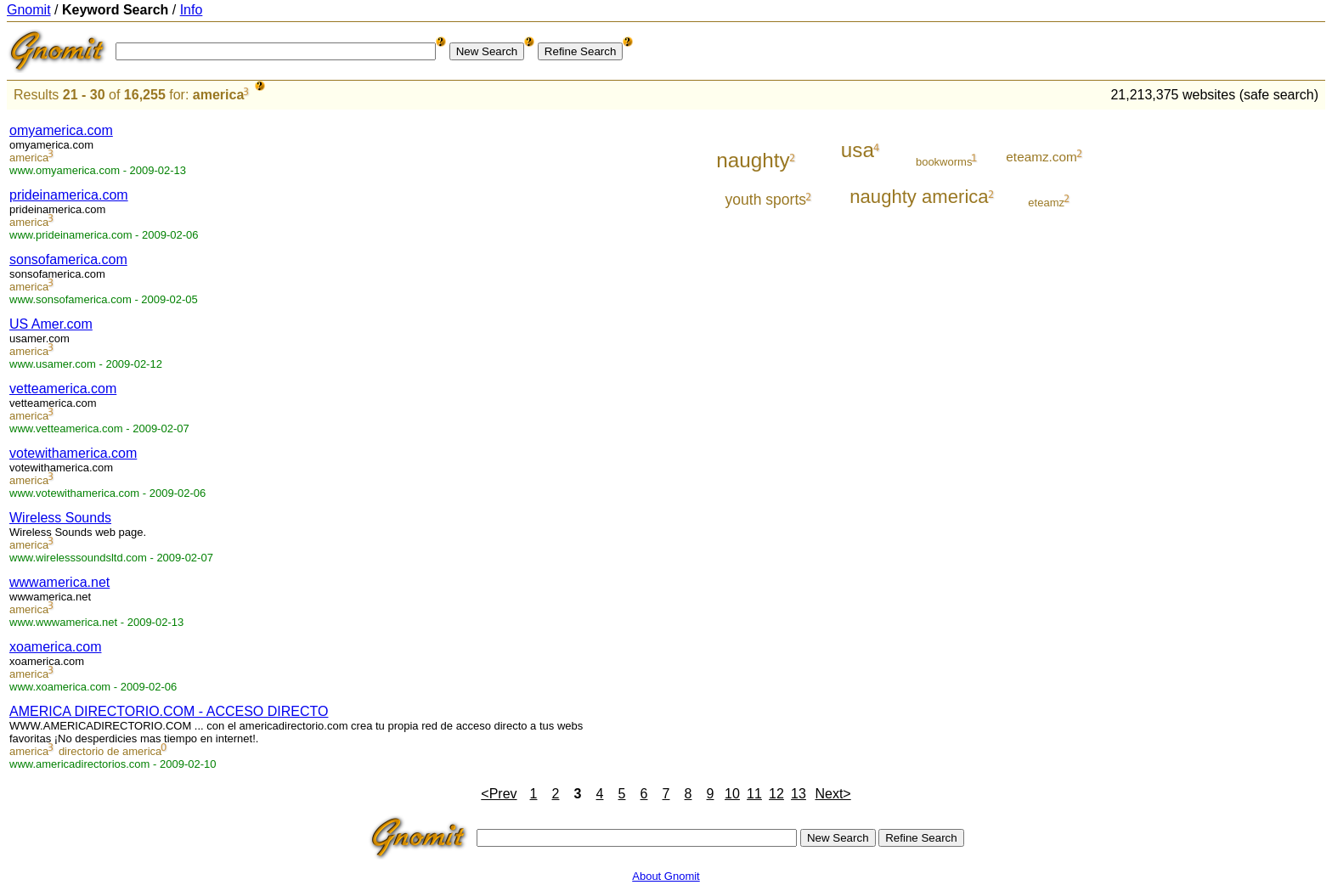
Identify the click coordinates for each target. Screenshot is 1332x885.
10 (732, 793)
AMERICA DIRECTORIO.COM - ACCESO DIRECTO (168, 711)
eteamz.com (1041, 156)
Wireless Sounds (60, 517)
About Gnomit (666, 876)
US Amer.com (51, 324)
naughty (752, 160)
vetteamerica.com (62, 388)
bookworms (944, 161)
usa (857, 149)
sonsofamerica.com (68, 259)
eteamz (1046, 202)
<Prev (498, 793)
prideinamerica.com (68, 195)
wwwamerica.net (59, 582)
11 (754, 793)
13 (798, 793)
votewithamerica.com (73, 453)
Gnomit (29, 10)
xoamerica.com (55, 647)
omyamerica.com (61, 130)
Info (191, 10)
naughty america (918, 196)
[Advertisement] (1255, 367)
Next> (832, 793)
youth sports (766, 199)
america (219, 94)
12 (776, 793)
